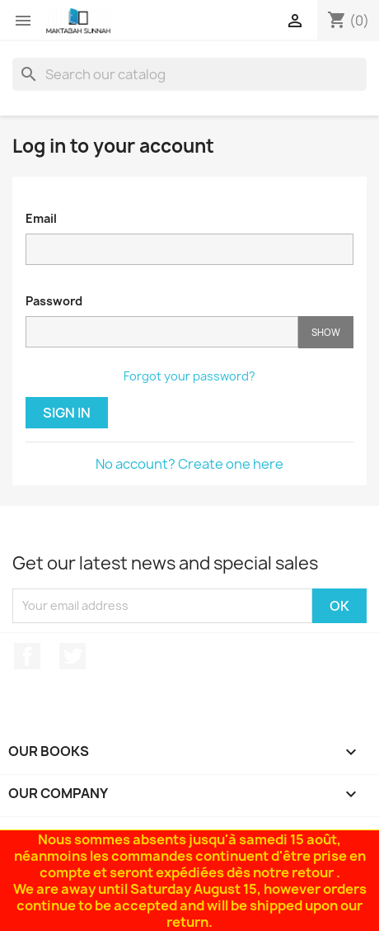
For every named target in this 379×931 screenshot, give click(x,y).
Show (325, 332)
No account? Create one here (189, 464)
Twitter (72, 656)
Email (41, 218)
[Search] (189, 74)
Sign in (67, 413)
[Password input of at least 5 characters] (162, 331)
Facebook (27, 656)
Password (54, 301)
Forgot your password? (189, 376)
